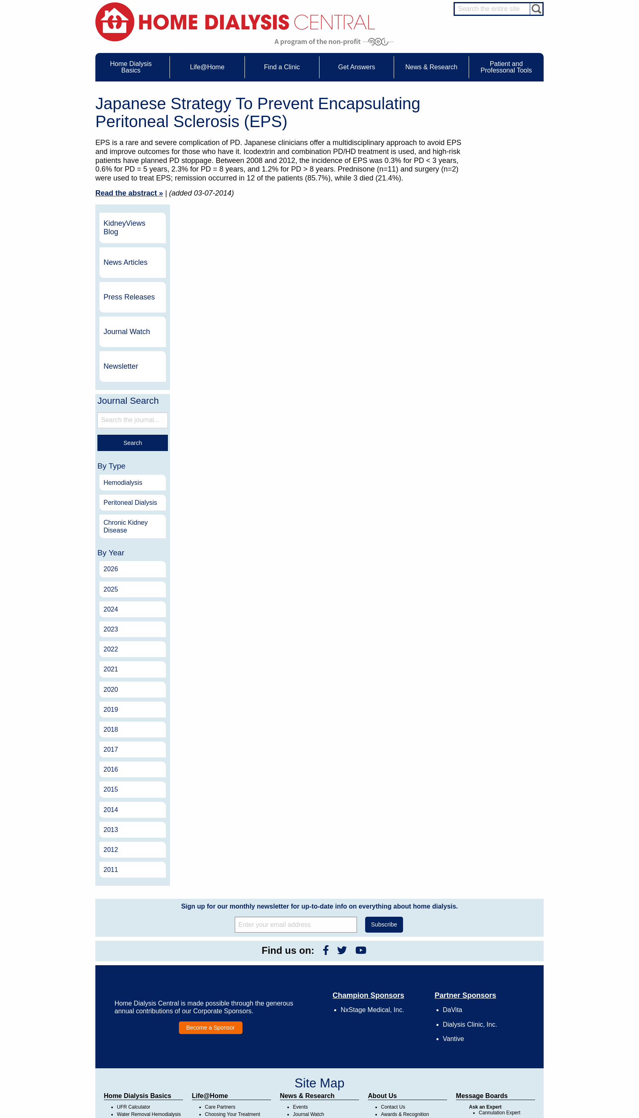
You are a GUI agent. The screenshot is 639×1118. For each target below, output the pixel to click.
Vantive (453, 928)
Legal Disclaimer (399, 1019)
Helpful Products (223, 1042)
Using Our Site (397, 1034)
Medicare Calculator (139, 1034)
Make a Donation (399, 1027)
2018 (484, 619)
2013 (484, 719)
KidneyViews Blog (498, 117)
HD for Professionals (501, 1067)
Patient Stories (221, 1027)
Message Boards (482, 986)
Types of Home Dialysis (142, 1019)
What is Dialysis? (135, 1012)
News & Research (307, 986)
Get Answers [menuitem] (356, 67)
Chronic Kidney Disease (499, 416)
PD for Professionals (501, 1082)
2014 (484, 699)
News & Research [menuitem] (431, 67)
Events (300, 997)
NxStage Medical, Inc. (372, 900)
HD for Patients (495, 1060)
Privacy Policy (396, 1049)
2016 (484, 659)
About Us (382, 986)
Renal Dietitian (495, 1025)
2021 (484, 559)
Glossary (390, 1057)
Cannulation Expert (499, 1003)
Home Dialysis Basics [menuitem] (131, 67)
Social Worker (494, 1033)
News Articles (499, 152)
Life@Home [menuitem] (207, 67)
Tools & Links (131, 1049)
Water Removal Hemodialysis (149, 1005)
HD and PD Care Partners (497, 1049)
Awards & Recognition (405, 1005)
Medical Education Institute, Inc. (343, 1114)
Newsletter (494, 256)
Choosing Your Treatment (232, 1005)
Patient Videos (220, 1034)
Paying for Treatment (139, 1042)
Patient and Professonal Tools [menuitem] (506, 67)
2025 (484, 479)
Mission (389, 1042)
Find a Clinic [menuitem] (282, 67)
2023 (484, 519)
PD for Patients (495, 1074)
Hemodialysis (496, 372)
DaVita (453, 900)
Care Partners (220, 997)
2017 (484, 639)
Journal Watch (500, 222)
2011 (484, 760)
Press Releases (503, 187)
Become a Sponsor (210, 917)
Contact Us (393, 997)
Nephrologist (492, 1010)
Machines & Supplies (140, 1027)
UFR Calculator (133, 997)
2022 (484, 539)
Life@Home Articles (226, 1019)
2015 (484, 679)
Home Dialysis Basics (137, 986)
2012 (484, 739)
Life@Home (210, 986)
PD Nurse (489, 1018)
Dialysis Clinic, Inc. (470, 914)
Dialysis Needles (223, 1012)
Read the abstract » (129, 193)
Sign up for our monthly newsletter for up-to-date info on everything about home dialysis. (319, 796)
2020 (484, 579)
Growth (389, 1012)
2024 (484, 499)
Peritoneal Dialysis (504, 392)
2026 (484, 459)
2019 (484, 599)
